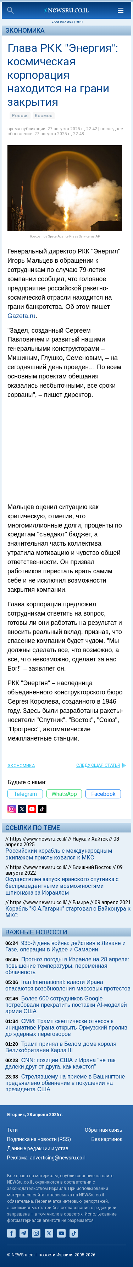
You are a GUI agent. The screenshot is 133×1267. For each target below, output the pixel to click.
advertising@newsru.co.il (57, 1157)
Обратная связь (103, 1130)
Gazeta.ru (21, 316)
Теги (12, 1130)
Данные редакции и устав (37, 1148)
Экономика (25, 30)
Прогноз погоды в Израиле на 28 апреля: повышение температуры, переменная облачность (67, 965)
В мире (81, 902)
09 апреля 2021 (113, 902)
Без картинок (107, 1139)
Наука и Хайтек (90, 839)
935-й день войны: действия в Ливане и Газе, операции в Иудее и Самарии (65, 946)
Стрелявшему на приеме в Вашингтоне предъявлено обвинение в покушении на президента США (65, 1083)
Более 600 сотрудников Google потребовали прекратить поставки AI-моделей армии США (66, 1004)
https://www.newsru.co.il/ (38, 839)
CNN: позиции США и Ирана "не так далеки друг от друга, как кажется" (60, 1063)
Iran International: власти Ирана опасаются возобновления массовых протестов (68, 985)
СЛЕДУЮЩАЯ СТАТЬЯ (98, 765)
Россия (20, 115)
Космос (43, 115)
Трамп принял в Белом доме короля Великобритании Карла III (60, 1047)
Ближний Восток (92, 867)
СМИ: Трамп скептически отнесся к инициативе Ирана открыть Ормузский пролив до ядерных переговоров (66, 1027)
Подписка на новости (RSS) (39, 1139)
